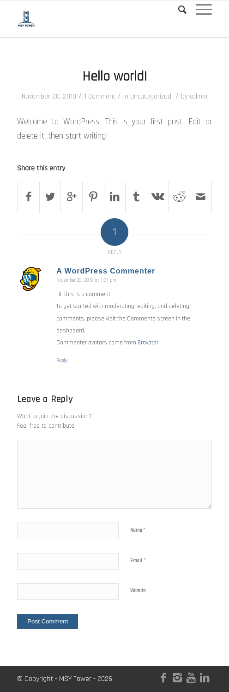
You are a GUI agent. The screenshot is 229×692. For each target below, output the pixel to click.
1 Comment (99, 96)
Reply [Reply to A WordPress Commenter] (61, 360)
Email (138, 560)
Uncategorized (150, 96)
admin (198, 96)
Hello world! (114, 76)
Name (137, 530)
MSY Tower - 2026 (85, 679)
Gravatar (148, 342)
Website (137, 590)
